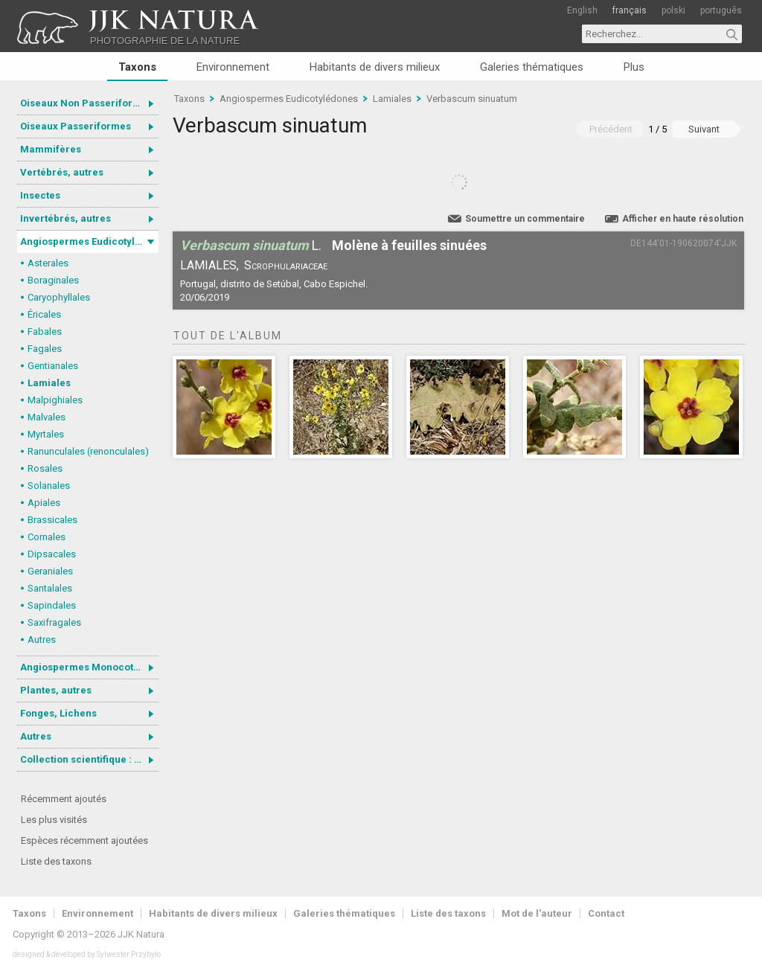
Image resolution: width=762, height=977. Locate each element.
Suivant (704, 129)
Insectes (40, 195)
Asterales (48, 263)
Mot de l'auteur (537, 913)
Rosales (45, 468)
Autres (42, 639)
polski (673, 10)
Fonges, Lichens (58, 713)
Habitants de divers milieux (375, 67)
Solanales (49, 485)
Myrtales (46, 434)
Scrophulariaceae (285, 265)
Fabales (45, 331)
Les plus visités (54, 819)
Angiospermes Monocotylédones (89, 667)
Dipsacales (52, 554)
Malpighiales (55, 400)
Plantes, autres (56, 690)
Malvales (46, 417)
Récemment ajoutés (63, 798)
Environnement (232, 67)
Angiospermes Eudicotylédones (89, 241)
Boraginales (53, 280)
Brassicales (52, 519)
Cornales (46, 536)
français (629, 10)
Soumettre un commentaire (525, 218)
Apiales (44, 502)
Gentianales (53, 365)
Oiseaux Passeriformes (75, 126)
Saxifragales (54, 622)
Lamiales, (209, 265)
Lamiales (49, 382)
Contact (606, 913)
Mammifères (50, 149)
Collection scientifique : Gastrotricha (89, 759)
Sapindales (52, 605)
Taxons (137, 67)
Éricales (44, 314)
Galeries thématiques (531, 67)
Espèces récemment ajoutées (84, 840)
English (582, 10)
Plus (634, 67)
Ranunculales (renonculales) (88, 451)
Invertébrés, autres (65, 218)
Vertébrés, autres (61, 172)
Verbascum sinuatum (471, 98)
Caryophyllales (59, 297)
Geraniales (50, 571)
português (721, 10)
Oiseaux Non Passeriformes (86, 103)
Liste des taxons (56, 861)
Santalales (50, 588)
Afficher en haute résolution (682, 218)
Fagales (45, 348)
